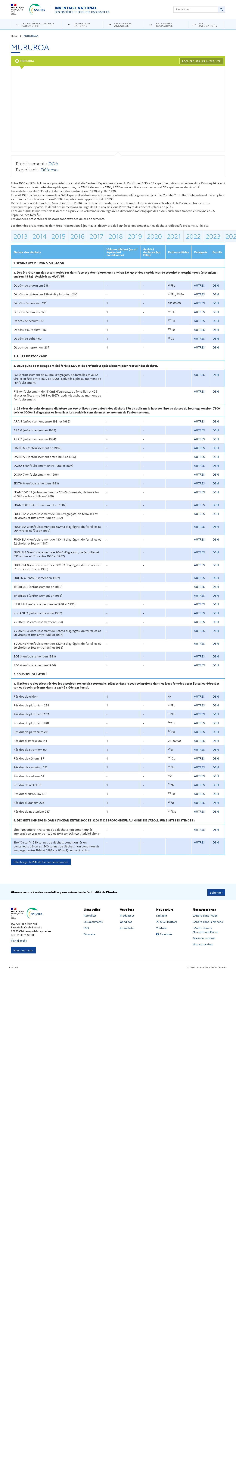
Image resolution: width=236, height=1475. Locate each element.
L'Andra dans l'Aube (205, 914)
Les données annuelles (122, 24)
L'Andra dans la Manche (208, 921)
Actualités (90, 914)
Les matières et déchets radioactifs (38, 24)
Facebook (167, 933)
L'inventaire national (81, 24)
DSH (216, 285)
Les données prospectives (164, 24)
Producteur (127, 914)
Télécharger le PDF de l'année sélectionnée (40, 862)
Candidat (126, 921)
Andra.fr (13, 966)
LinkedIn (165, 914)
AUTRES (199, 285)
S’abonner (216, 891)
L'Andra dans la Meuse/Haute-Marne (205, 929)
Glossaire (89, 933)
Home (14, 35)
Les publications (208, 24)
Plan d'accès (19, 939)
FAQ (86, 927)
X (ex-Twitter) (167, 921)
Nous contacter (23, 949)
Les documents (93, 921)
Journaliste (127, 927)
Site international (204, 937)
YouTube (165, 927)
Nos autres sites (203, 943)
